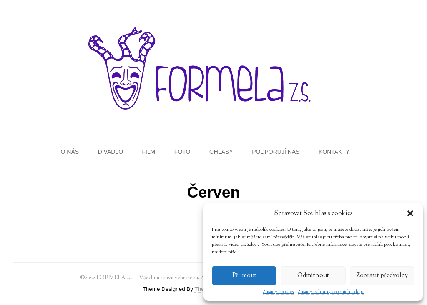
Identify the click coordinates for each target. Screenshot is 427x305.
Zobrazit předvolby (382, 275)
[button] (410, 213)
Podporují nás (275, 151)
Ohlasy (221, 151)
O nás (70, 151)
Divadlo (110, 151)
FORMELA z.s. (114, 278)
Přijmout (244, 275)
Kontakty (334, 151)
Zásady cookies (278, 292)
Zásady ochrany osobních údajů (331, 292)
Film (148, 151)
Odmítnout (313, 275)
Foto (182, 151)
